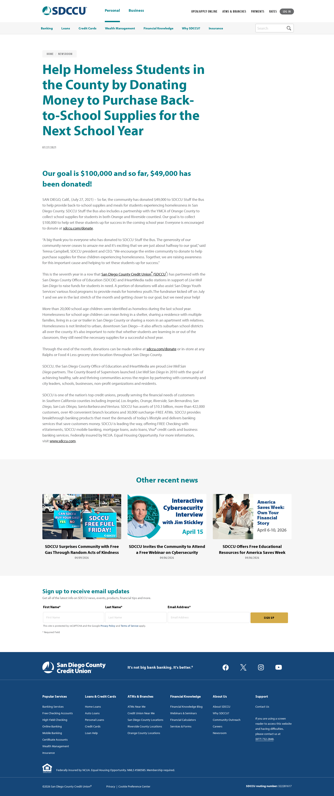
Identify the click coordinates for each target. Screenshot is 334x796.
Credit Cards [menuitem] (87, 28)
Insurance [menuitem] (216, 28)
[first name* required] (73, 617)
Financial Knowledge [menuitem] (158, 28)
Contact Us (262, 706)
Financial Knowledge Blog (186, 706)
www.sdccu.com (63, 440)
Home (50, 54)
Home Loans (93, 706)
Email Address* (179, 607)
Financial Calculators (183, 720)
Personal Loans (94, 720)
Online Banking (52, 726)
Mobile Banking (52, 733)
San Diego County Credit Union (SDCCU (133, 274)
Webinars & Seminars (183, 713)
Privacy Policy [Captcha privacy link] (108, 625)
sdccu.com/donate (78, 228)
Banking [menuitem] (47, 28)
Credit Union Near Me (141, 713)
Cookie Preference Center (134, 786)
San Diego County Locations (145, 720)
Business (136, 11)
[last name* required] (136, 617)
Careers (217, 726)
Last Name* (113, 607)
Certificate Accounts (55, 739)
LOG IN (287, 11)
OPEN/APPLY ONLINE (204, 11)
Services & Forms (180, 726)
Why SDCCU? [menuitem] (191, 28)
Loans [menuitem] (65, 28)
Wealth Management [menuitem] (120, 28)
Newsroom (65, 54)
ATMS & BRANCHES (234, 11)
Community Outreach (226, 720)
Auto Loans (92, 713)
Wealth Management (55, 746)
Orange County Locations (144, 733)
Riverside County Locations (145, 726)
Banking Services (53, 706)
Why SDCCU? (221, 713)
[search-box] (274, 28)
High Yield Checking (54, 720)
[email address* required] (209, 617)
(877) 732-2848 (264, 739)
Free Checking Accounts (57, 713)
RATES (273, 11)
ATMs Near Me (136, 706)
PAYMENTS (257, 11)
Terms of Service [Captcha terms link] (129, 625)
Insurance (48, 753)
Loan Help (91, 733)
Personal (112, 10)
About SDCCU (221, 706)
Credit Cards (93, 726)
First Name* (51, 607)
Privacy (110, 786)
